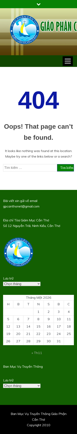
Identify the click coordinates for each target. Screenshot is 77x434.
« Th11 (37, 353)
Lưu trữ (8, 278)
